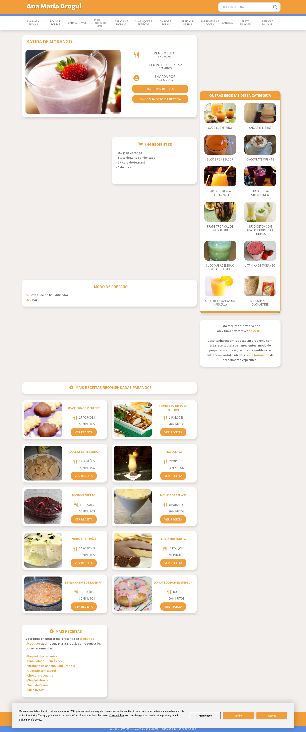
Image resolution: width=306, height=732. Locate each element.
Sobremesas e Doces (209, 23)
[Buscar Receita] (244, 7)
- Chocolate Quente (39, 676)
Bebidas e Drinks (188, 23)
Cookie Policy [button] (116, 715)
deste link (255, 331)
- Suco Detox (34, 690)
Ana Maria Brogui (33, 23)
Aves (84, 23)
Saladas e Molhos (121, 23)
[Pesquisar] (275, 7)
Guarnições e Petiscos (143, 23)
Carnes (72, 23)
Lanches (227, 23)
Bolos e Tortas (55, 23)
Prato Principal (246, 23)
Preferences (205, 715)
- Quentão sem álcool (40, 671)
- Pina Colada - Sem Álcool (44, 661)
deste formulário (257, 355)
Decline (239, 715)
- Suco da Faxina (37, 685)
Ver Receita (84, 432)
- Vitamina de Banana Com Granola (50, 666)
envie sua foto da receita (160, 99)
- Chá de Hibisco (36, 680)
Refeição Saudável (268, 23)
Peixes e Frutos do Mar (99, 23)
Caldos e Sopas (165, 23)
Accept (272, 715)
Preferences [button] (34, 719)
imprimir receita (160, 89)
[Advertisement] (64, 165)
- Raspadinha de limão (41, 656)
